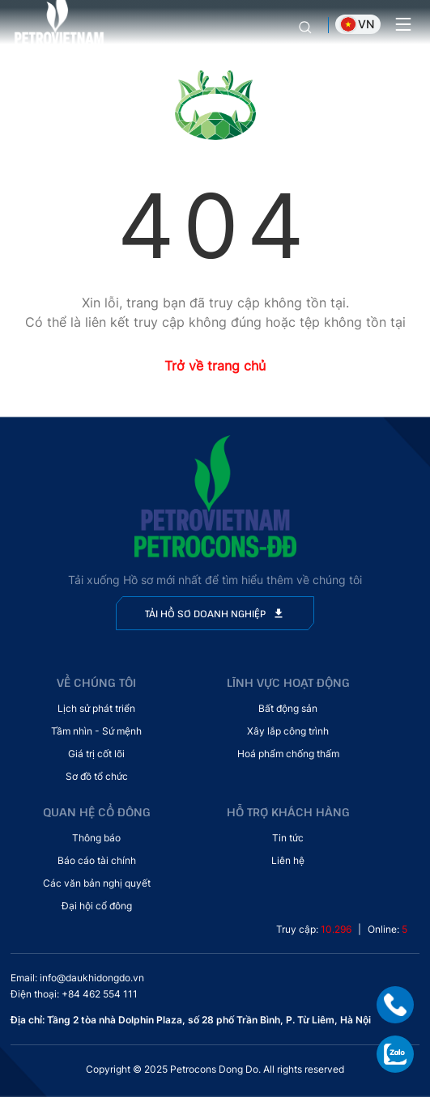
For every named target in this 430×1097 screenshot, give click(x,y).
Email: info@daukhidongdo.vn (77, 978)
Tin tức (288, 838)
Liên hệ (287, 860)
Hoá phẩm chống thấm (288, 754)
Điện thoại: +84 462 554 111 (74, 994)
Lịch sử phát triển (96, 708)
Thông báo (96, 838)
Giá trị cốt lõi (96, 754)
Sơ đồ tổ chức (97, 776)
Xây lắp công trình (288, 731)
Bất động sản (287, 708)
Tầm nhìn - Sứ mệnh (96, 731)
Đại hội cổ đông (97, 906)
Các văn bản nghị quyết (97, 883)
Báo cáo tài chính (96, 860)
